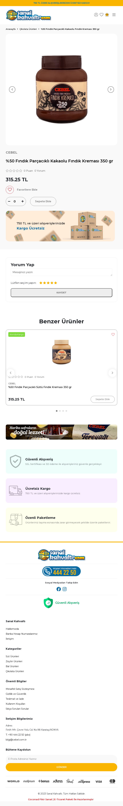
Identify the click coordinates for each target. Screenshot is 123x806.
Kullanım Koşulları (15, 703)
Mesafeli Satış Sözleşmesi (20, 688)
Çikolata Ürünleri (28, 29)
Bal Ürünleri (12, 666)
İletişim (10, 638)
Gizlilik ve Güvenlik (16, 693)
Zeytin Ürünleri (14, 661)
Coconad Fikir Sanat (61, 799)
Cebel (11, 152)
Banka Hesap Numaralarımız (21, 633)
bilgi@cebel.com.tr (16, 739)
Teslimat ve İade (15, 698)
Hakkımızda (12, 628)
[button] (56, 411)
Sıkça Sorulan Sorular (17, 708)
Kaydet (61, 292)
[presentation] (11, 373)
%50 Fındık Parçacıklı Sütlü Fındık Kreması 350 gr (40, 387)
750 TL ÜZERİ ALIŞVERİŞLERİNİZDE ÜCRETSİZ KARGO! (61, 3)
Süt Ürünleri (12, 656)
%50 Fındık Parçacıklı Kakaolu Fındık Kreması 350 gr (70, 29)
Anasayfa (11, 29)
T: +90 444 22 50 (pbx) (18, 734)
